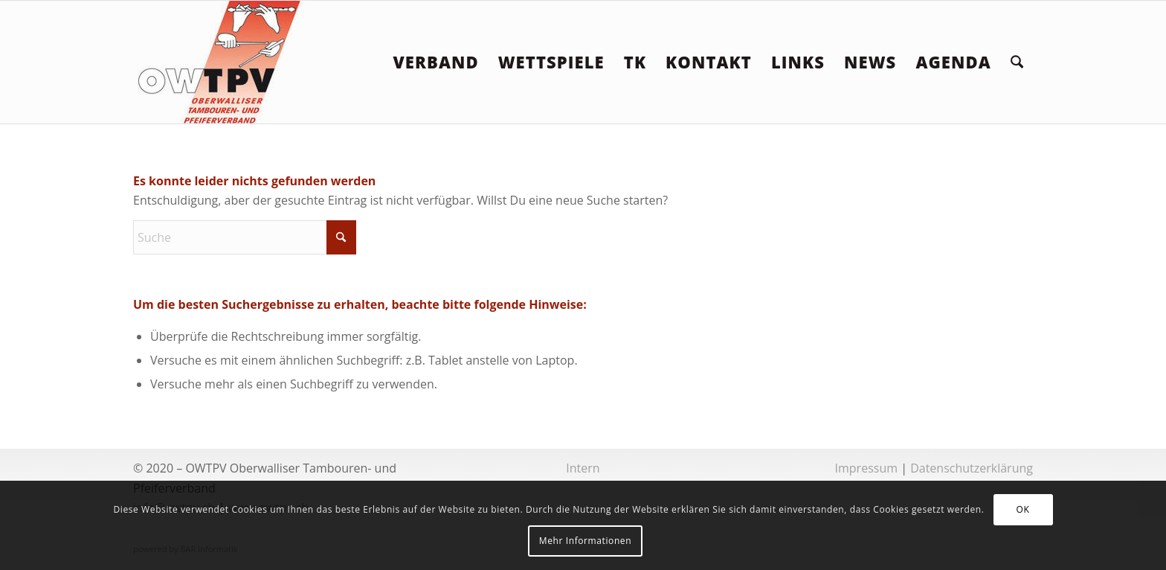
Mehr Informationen (585, 540)
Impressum (866, 468)
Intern (582, 468)
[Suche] (1017, 62)
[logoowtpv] (220, 62)
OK (1023, 509)
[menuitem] (435, 62)
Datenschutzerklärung (971, 468)
